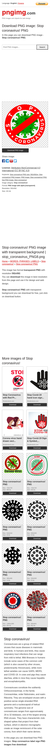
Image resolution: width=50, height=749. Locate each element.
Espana (21, 3)
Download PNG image (15, 150)
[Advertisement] (25, 77)
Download (12, 405)
